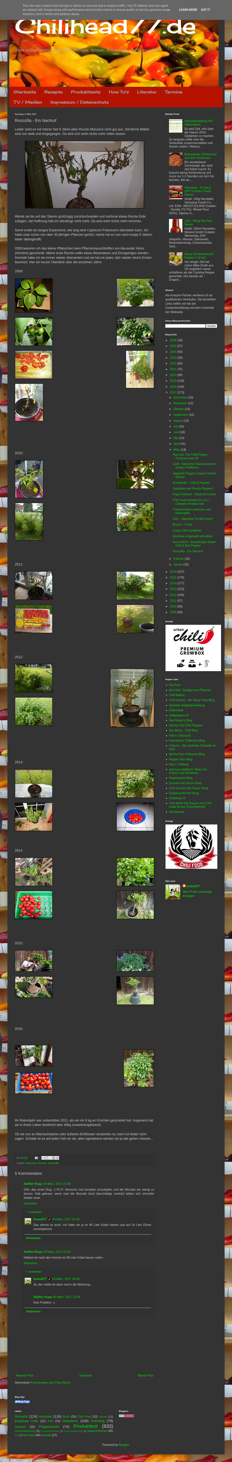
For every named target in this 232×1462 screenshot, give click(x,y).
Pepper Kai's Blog (181, 759)
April (176, 443)
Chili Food (84, 1416)
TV (16, 1435)
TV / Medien (28, 102)
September (181, 414)
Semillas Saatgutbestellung (187, 705)
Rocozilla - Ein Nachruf (188, 551)
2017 (173, 392)
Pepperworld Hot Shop (184, 793)
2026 (173, 340)
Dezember (180, 397)
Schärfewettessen (49, 1431)
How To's (119, 91)
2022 (173, 363)
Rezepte (53, 91)
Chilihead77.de (105, 25)
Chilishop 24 (177, 798)
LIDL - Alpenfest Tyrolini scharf (193, 518)
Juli (176, 426)
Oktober (179, 409)
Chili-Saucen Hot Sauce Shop (188, 788)
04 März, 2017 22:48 (65, 1219)
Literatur (147, 91)
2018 (173, 386)
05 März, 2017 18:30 (65, 1279)
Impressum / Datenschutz (79, 102)
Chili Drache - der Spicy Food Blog (191, 700)
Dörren (103, 1416)
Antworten (30, 1203)
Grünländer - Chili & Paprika (191, 482)
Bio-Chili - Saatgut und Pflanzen (190, 690)
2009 (173, 612)
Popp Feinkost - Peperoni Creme (194, 494)
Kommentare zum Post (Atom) (51, 1382)
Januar (178, 564)
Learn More (188, 10)
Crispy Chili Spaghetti (187, 530)
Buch (66, 1416)
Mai (176, 438)
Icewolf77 (40, 1219)
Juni (176, 432)
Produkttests (85, 91)
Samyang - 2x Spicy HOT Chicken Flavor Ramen (197, 191)
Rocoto (42, 1163)
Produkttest (85, 1426)
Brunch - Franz (182, 524)
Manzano (31, 1163)
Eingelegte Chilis (26, 1421)
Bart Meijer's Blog (180, 720)
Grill (50, 1421)
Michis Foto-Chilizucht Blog (187, 754)
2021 (173, 369)
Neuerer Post (24, 1375)
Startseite (24, 91)
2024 (173, 351)
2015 (173, 577)
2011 (173, 600)
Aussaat (45, 1416)
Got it (205, 10)
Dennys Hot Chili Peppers (186, 725)
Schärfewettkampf (73, 1431)
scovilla (46, 1435)
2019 (173, 380)
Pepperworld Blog (180, 777)
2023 (173, 357)
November (180, 403)
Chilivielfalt (176, 710)
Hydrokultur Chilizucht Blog (187, 740)
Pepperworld (49, 1427)
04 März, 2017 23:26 (57, 1251)
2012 (173, 595)
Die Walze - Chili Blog (183, 730)
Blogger (124, 1444)
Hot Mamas (176, 811)
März (177, 449)
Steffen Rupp (33, 1183)
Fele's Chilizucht (179, 735)
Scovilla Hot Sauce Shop (185, 783)
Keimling (98, 1421)
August (178, 420)
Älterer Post (145, 1375)
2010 (173, 606)
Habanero (70, 1421)
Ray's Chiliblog (178, 764)
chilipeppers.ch (179, 715)
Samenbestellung (25, 1430)
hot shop (28, 1435)
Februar (179, 558)
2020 (173, 375)
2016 (173, 571)
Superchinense (97, 1430)
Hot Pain (174, 685)
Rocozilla (53, 1163)
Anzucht (21, 1416)
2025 (173, 346)
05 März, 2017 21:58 (66, 1297)
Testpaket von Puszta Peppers (193, 488)
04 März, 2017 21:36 (57, 1183)
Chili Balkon (177, 695)
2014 (173, 583)
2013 (173, 589)
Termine (173, 91)
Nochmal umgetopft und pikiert (193, 536)
